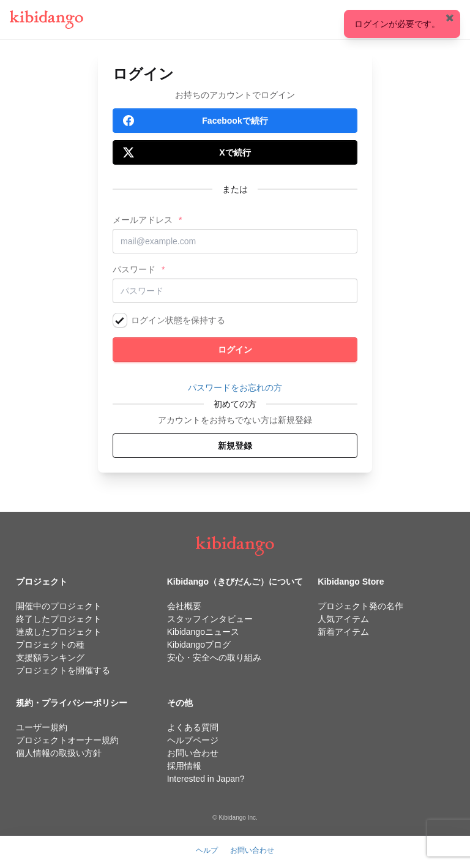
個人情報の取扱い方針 (59, 753)
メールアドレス (143, 220)
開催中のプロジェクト (59, 606)
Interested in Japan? (206, 779)
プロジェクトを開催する (63, 670)
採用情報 (184, 766)
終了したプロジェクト (59, 619)
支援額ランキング (50, 657)
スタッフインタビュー (210, 619)
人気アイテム (343, 619)
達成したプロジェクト (59, 632)
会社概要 (184, 606)
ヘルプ (207, 850)
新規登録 (235, 446)
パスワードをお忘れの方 (235, 387)
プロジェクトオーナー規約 (67, 740)
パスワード (134, 269)
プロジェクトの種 (50, 645)
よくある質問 (192, 727)
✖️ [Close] (450, 17)
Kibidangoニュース (203, 632)
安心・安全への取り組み (214, 657)
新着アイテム (343, 632)
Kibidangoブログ (199, 645)
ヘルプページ (192, 740)
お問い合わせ (192, 753)
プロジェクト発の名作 (360, 606)
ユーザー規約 (41, 727)
